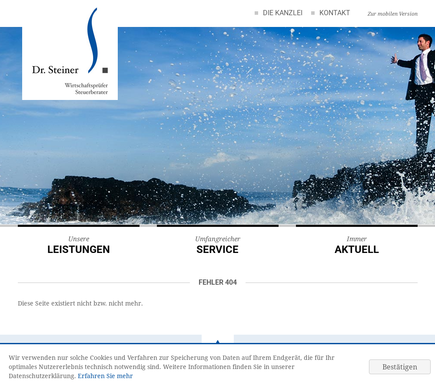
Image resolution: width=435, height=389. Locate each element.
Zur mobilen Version (393, 13)
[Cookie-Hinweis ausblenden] (400, 366)
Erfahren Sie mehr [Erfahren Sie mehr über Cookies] (105, 376)
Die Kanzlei (282, 13)
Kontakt (334, 13)
